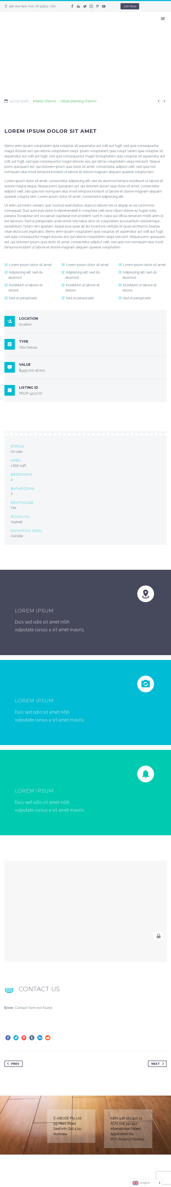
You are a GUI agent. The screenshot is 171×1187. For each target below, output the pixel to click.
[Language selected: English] (146, 1183)
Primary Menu (163, 18)
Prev (12, 1063)
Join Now (129, 6)
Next (158, 1063)
